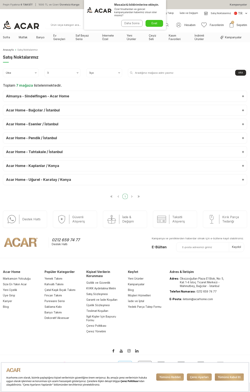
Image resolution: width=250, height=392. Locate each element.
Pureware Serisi (55, 301)
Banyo (40, 37)
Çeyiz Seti (152, 37)
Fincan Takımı (53, 295)
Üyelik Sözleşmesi (98, 305)
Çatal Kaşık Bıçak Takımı (60, 290)
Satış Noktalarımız (217, 13)
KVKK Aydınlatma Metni (101, 288)
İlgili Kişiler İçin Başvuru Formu (101, 318)
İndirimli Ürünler (199, 37)
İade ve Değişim (189, 13)
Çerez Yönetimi (96, 331)
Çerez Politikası (96, 325)
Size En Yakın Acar (15, 284)
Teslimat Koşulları (97, 310)
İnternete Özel (108, 37)
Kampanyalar (238, 4)
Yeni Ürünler (131, 37)
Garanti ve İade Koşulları (101, 299)
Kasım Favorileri (175, 37)
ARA (240, 72)
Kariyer (7, 301)
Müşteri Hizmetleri (139, 295)
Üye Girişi (9, 295)
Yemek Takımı (53, 278)
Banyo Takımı (53, 312)
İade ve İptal (136, 301)
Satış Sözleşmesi (97, 294)
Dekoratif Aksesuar (57, 317)
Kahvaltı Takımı (54, 284)
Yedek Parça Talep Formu (144, 306)
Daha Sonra (131, 23)
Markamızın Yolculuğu (17, 278)
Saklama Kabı (53, 306)
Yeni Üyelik (10, 290)
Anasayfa (8, 50)
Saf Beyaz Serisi (82, 37)
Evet (154, 23)
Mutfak (23, 37)
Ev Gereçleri (59, 37)
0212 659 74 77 (66, 240)
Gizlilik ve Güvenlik (98, 282)
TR (240, 13)
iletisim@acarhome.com (198, 299)
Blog (6, 306)
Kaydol (236, 246)
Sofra (6, 37)
